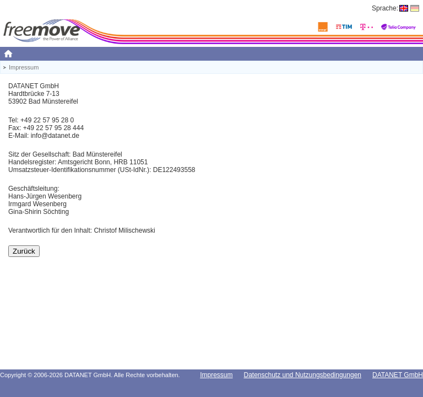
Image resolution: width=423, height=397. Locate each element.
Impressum (216, 375)
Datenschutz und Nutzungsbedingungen (302, 375)
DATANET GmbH (397, 375)
